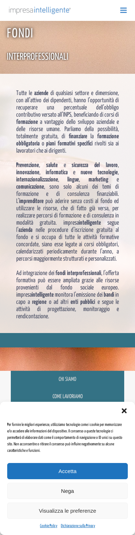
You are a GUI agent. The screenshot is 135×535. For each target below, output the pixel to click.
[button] (124, 410)
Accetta (67, 471)
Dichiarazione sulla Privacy (78, 526)
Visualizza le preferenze (67, 511)
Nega (67, 491)
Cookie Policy (48, 526)
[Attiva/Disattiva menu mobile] (124, 10)
